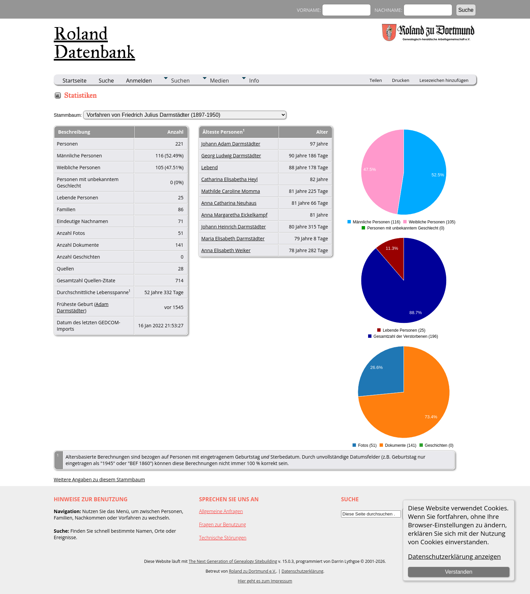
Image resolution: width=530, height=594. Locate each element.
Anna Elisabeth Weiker (226, 250)
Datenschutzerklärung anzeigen (454, 556)
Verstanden (458, 572)
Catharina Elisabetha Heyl (229, 179)
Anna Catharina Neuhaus (229, 203)
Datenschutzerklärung (302, 571)
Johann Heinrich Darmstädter (233, 226)
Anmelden (139, 80)
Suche (106, 80)
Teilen (376, 80)
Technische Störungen (222, 537)
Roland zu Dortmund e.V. (252, 571)
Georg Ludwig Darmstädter (231, 155)
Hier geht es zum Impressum (265, 581)
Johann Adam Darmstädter (230, 143)
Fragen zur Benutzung (222, 524)
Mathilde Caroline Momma (230, 191)
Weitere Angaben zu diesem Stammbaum (99, 479)
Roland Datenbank (94, 42)
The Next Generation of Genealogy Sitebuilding (233, 561)
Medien (219, 80)
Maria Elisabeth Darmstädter (233, 238)
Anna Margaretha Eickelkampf (234, 215)
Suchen (180, 80)
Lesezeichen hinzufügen (443, 80)
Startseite (75, 80)
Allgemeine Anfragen (221, 511)
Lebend (209, 167)
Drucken (400, 80)
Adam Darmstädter (83, 307)
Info (254, 80)
